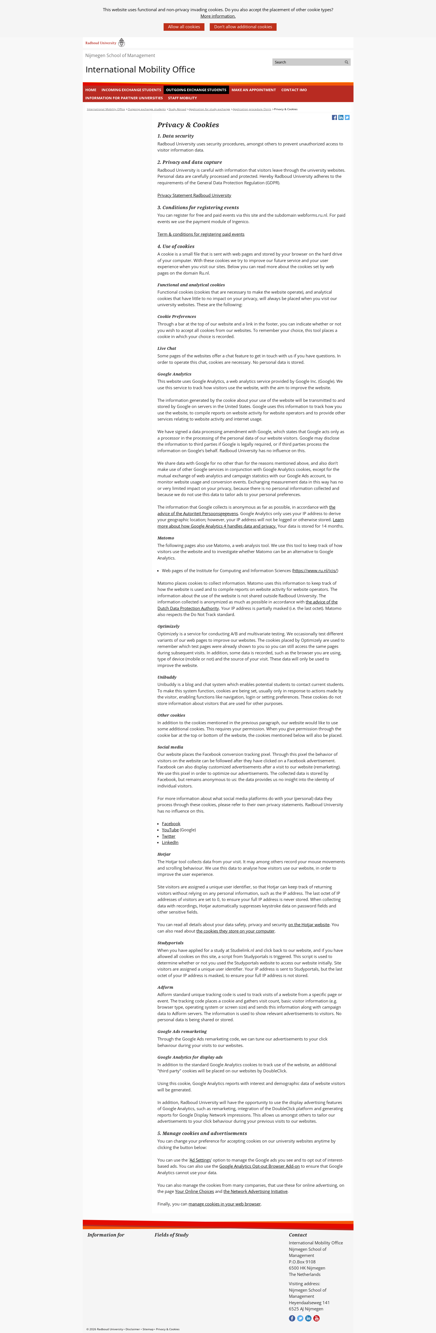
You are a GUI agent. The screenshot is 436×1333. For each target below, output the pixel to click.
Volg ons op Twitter (300, 1318)
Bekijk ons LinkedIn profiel (308, 1318)
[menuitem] (91, 90)
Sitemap (148, 1329)
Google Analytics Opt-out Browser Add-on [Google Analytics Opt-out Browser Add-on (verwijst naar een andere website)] (259, 1166)
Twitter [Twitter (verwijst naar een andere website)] (168, 836)
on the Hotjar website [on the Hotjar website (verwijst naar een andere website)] (308, 924)
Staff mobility (182, 97)
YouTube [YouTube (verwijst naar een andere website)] (170, 829)
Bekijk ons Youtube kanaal (316, 1318)
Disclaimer (133, 1329)
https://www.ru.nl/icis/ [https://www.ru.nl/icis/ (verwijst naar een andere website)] (315, 570)
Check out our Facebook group (292, 1318)
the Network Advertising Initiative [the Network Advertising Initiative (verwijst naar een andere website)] (255, 1191)
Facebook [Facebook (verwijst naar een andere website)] (171, 823)
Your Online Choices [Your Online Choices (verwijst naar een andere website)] (194, 1191)
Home (90, 89)
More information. (218, 16)
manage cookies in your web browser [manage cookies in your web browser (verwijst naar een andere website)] (224, 1204)
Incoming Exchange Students (131, 89)
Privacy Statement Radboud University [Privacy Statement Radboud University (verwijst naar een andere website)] (194, 195)
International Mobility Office (140, 69)
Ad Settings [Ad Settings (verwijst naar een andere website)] (200, 1160)
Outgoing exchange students (196, 89)
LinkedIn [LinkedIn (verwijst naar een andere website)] (170, 842)
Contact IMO (294, 89)
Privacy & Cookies (168, 1329)
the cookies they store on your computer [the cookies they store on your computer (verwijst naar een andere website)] (235, 931)
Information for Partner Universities (124, 97)
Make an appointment (254, 89)
